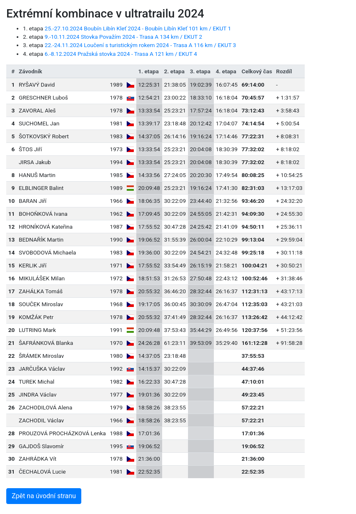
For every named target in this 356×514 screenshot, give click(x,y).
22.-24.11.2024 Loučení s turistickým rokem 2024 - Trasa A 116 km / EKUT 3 (140, 45)
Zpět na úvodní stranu (44, 496)
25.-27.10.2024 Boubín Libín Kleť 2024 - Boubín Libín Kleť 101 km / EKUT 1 (138, 28)
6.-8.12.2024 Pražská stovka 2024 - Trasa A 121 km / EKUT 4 (121, 53)
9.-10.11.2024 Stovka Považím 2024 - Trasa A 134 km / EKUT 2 (123, 36)
